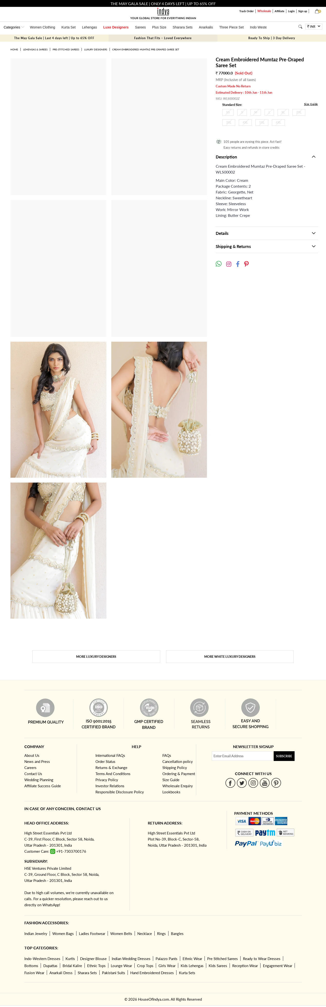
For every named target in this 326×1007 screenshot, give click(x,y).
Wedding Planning (38, 780)
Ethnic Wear (192, 958)
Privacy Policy (106, 780)
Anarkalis (206, 27)
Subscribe (284, 756)
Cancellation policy (177, 761)
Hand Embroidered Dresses (152, 972)
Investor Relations (109, 786)
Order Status (105, 761)
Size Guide (311, 104)
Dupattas (50, 965)
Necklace (144, 933)
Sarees (140, 27)
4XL (245, 122)
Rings (161, 933)
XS (228, 112)
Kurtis (70, 958)
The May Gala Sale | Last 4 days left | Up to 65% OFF (54, 38)
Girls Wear (167, 965)
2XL (298, 112)
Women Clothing (42, 27)
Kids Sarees (218, 965)
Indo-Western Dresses (42, 958)
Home (14, 49)
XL (283, 112)
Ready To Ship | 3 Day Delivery (271, 38)
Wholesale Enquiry (177, 786)
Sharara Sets (183, 27)
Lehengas (89, 27)
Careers (30, 767)
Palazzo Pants (166, 958)
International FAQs (110, 755)
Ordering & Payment (178, 773)
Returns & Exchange (111, 767)
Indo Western (260, 27)
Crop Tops (145, 965)
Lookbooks (171, 792)
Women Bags (63, 933)
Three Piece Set (231, 27)
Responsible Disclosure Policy (119, 792)
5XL (261, 122)
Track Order (246, 11)
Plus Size (159, 27)
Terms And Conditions (112, 773)
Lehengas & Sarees (35, 49)
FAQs (166, 755)
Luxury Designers (95, 49)
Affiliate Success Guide (42, 786)
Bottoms (31, 965)
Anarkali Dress (61, 972)
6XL (278, 122)
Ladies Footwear (92, 933)
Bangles (177, 933)
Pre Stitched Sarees (222, 958)
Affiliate (279, 11)
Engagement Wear (277, 965)
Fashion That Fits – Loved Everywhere (163, 38)
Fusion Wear (34, 972)
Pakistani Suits (113, 972)
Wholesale (264, 11)
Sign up (302, 11)
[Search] (300, 26)
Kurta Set (68, 27)
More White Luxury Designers (229, 657)
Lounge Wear (121, 965)
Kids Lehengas (192, 965)
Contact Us (33, 773)
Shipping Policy (174, 767)
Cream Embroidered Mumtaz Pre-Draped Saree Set (145, 49)
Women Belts (121, 933)
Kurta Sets (187, 972)
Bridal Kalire (72, 965)
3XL (228, 122)
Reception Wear (245, 965)
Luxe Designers (116, 27)
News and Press (37, 761)
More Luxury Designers (96, 657)
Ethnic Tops (96, 965)
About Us (31, 755)
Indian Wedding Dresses (131, 958)
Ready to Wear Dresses (261, 958)
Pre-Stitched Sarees (66, 49)
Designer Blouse (93, 958)
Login (291, 11)
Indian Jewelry (35, 933)
